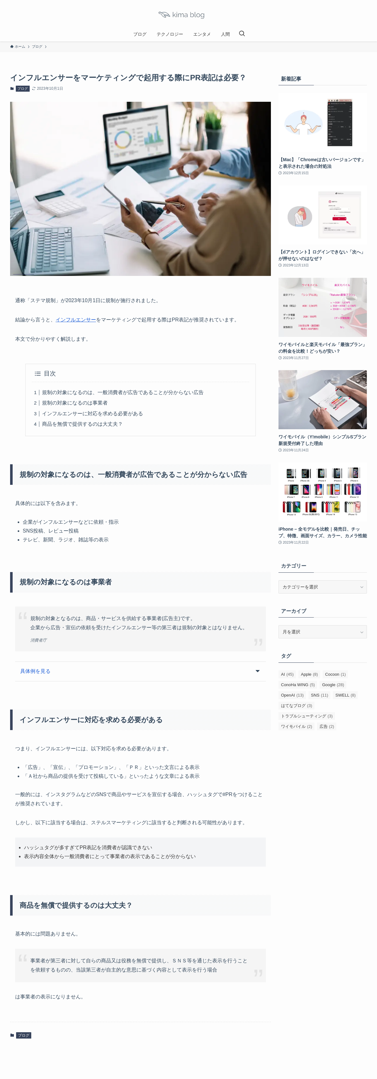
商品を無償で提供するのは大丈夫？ (82, 424)
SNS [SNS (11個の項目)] (319, 695)
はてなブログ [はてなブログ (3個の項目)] (296, 705)
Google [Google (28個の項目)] (333, 684)
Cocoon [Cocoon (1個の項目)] (335, 674)
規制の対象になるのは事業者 (75, 402)
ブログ (22, 88)
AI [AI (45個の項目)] (287, 674)
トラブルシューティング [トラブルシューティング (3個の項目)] (307, 716)
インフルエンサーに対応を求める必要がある (92, 413)
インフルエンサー (76, 319)
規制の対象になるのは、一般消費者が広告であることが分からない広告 (123, 392)
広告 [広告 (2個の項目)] (327, 726)
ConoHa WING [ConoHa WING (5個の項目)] (298, 684)
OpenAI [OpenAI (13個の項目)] (292, 695)
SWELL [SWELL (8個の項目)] (345, 695)
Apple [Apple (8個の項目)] (309, 674)
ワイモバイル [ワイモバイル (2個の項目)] (296, 726)
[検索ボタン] (242, 34)
